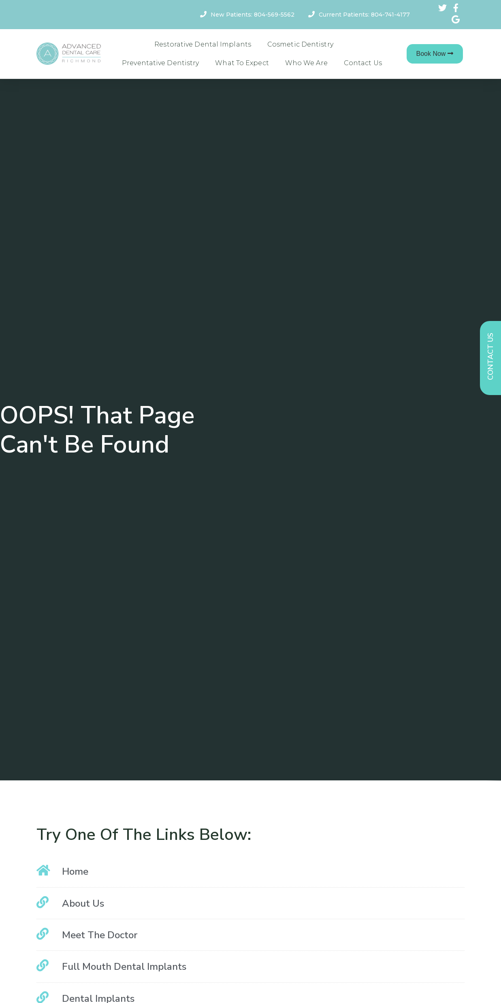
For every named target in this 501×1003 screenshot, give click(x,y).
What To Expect (242, 63)
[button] (435, 54)
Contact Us (363, 63)
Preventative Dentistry (160, 63)
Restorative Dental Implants (202, 44)
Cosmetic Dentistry (300, 44)
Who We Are (306, 63)
